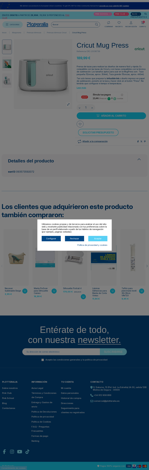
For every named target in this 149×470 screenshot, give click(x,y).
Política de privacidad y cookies (92, 245)
